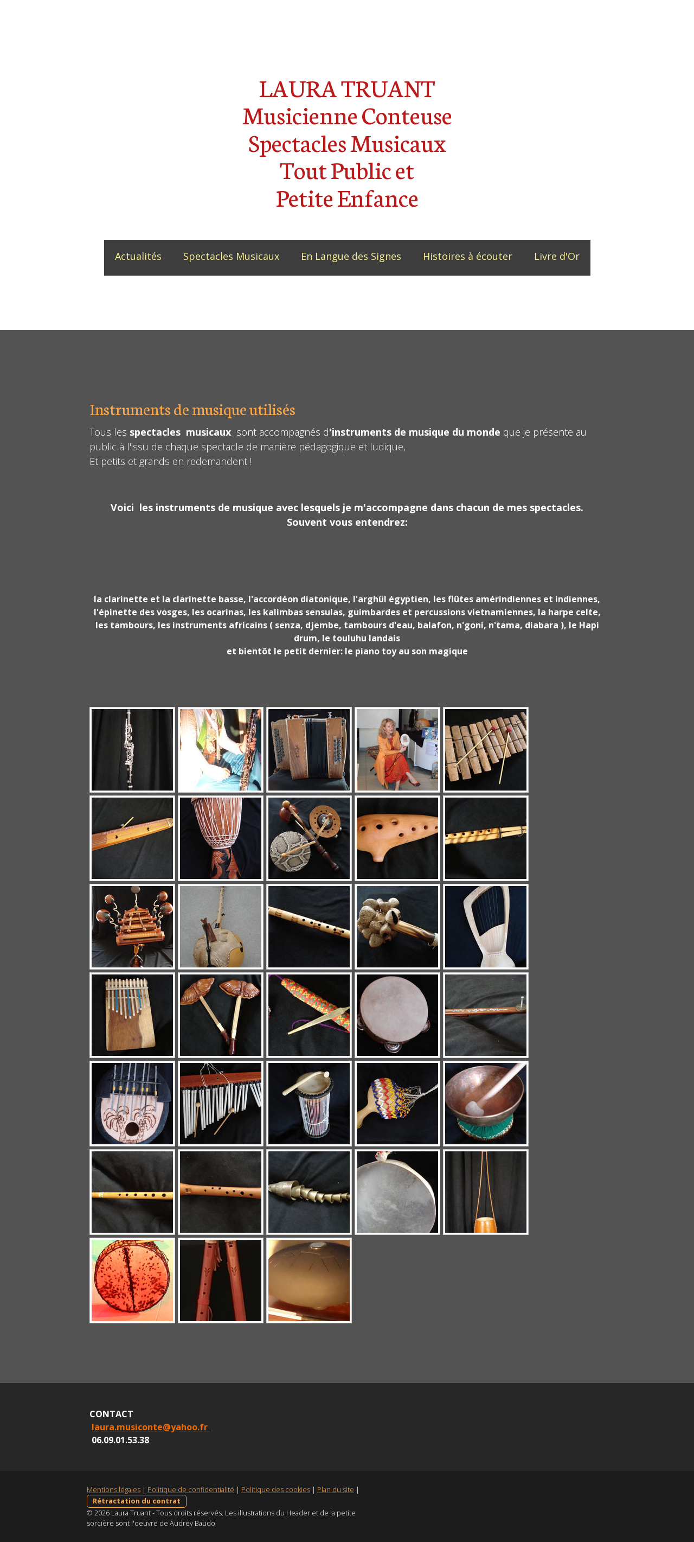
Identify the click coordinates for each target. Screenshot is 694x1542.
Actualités (138, 256)
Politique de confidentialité (190, 1489)
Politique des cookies (275, 1489)
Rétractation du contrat (137, 1501)
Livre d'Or (557, 256)
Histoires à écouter (467, 256)
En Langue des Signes (351, 256)
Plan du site (335, 1489)
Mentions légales (113, 1489)
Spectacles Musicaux (231, 256)
